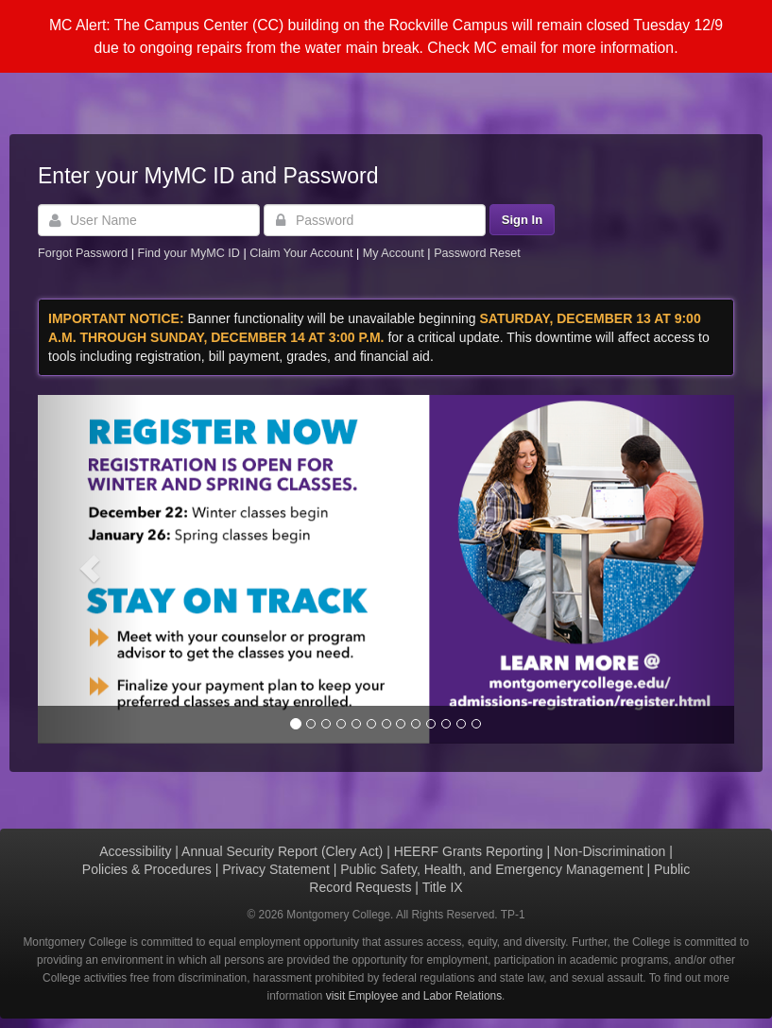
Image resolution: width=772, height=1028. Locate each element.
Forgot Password (83, 253)
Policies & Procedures (147, 869)
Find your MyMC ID (188, 253)
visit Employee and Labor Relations (414, 995)
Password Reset (477, 253)
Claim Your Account (302, 253)
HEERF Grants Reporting (468, 851)
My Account (395, 253)
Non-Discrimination (609, 851)
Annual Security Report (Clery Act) (282, 851)
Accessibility (135, 851)
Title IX (442, 887)
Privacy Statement (276, 869)
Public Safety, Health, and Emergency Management (491, 869)
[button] (90, 569)
